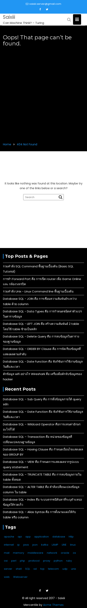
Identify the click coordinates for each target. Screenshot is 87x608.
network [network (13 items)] (52, 553)
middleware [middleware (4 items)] (35, 553)
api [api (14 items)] (20, 536)
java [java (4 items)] (26, 545)
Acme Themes (53, 605)
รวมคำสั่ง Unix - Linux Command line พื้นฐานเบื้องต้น (38, 291)
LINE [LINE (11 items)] (64, 545)
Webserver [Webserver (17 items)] (20, 577)
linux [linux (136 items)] (73, 545)
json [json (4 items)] (35, 545)
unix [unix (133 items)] (73, 569)
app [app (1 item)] (28, 536)
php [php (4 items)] (22, 561)
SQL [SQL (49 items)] (27, 569)
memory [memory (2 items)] (18, 553)
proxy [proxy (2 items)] (46, 561)
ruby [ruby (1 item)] (69, 561)
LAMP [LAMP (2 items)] (55, 545)
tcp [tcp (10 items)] (42, 569)
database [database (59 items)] (58, 536)
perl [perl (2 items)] (13, 561)
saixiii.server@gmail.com (43, 4)
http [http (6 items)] (71, 536)
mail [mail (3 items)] (6, 553)
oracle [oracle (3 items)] (65, 553)
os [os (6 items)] (74, 553)
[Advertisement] (43, 92)
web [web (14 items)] (7, 577)
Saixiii (9, 17)
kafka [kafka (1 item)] (44, 545)
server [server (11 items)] (8, 569)
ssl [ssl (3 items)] (35, 569)
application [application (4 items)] (41, 536)
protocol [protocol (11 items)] (34, 561)
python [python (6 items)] (58, 561)
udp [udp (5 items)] (65, 569)
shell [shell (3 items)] (19, 569)
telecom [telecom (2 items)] (53, 569)
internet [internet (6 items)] (9, 545)
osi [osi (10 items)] (6, 561)
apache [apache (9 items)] (9, 536)
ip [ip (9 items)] (18, 545)
